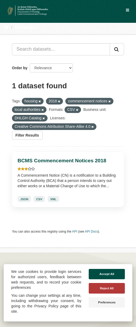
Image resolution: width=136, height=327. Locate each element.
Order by (19, 68)
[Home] (6, 27)
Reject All (107, 288)
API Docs (91, 231)
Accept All (106, 274)
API (74, 231)
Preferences (107, 302)
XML (53, 199)
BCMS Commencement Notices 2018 (62, 160)
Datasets (25, 27)
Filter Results (27, 135)
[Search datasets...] (61, 49)
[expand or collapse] (127, 10)
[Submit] (117, 49)
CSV (39, 199)
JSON (24, 199)
